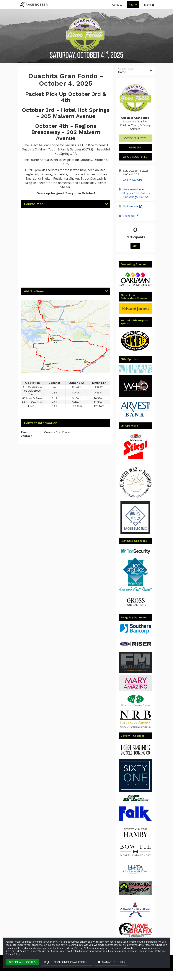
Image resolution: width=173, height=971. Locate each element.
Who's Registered (135, 156)
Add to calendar (134, 180)
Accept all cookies (22, 962)
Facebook (130, 216)
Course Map (33, 204)
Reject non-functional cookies (66, 962)
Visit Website (132, 206)
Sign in (133, 4)
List (135, 245)
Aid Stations (34, 291)
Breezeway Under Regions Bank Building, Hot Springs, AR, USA (137, 193)
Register (135, 147)
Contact (117, 4)
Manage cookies (111, 962)
